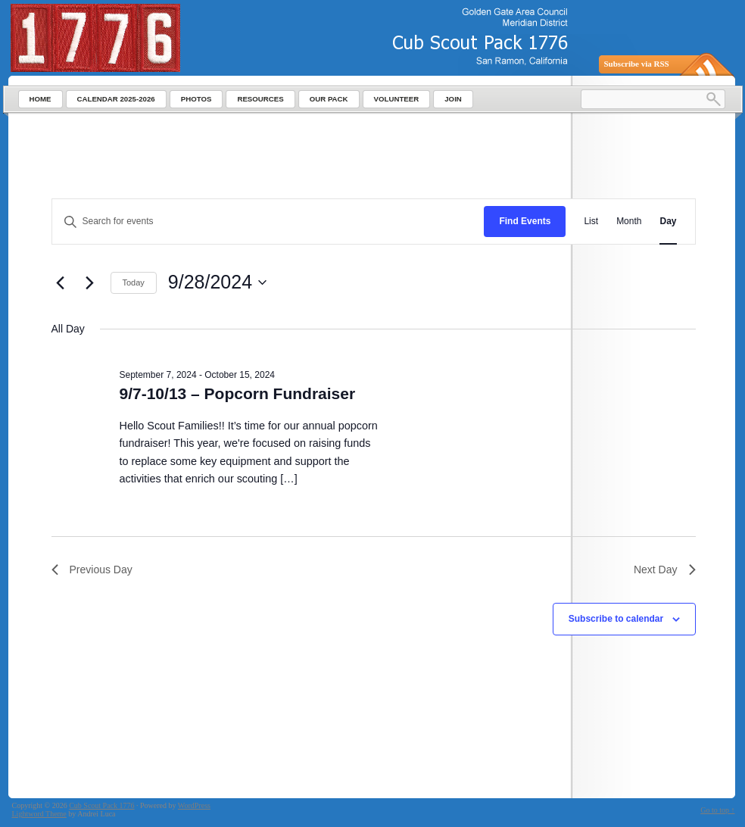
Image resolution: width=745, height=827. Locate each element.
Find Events (524, 221)
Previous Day (91, 569)
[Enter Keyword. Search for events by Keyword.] (268, 221)
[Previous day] (60, 282)
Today (134, 282)
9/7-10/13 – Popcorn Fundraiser (238, 393)
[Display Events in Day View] (667, 221)
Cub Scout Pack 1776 (101, 805)
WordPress (194, 805)
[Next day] (90, 282)
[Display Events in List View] (591, 221)
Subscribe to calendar (616, 618)
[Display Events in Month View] (628, 221)
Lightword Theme (39, 814)
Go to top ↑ (717, 810)
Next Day (665, 569)
